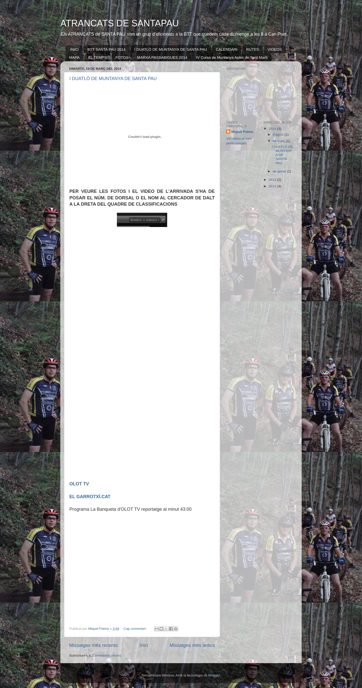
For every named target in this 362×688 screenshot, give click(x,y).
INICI (74, 49)
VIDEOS (275, 49)
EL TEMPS (97, 57)
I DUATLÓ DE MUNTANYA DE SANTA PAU (170, 49)
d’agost (279, 134)
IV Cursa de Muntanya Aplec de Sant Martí (231, 57)
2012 (272, 186)
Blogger (214, 675)
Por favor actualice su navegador (147, 353)
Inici (144, 645)
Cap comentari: (135, 628)
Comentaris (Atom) (107, 655)
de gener (280, 171)
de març (279, 141)
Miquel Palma (242, 132)
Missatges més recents (93, 645)
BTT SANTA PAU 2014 (106, 49)
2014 (272, 129)
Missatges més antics (192, 645)
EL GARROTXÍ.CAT (89, 496)
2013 (272, 180)
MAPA (74, 57)
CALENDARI (226, 49)
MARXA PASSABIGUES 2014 (162, 57)
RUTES (252, 49)
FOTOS (121, 57)
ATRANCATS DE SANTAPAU (119, 23)
